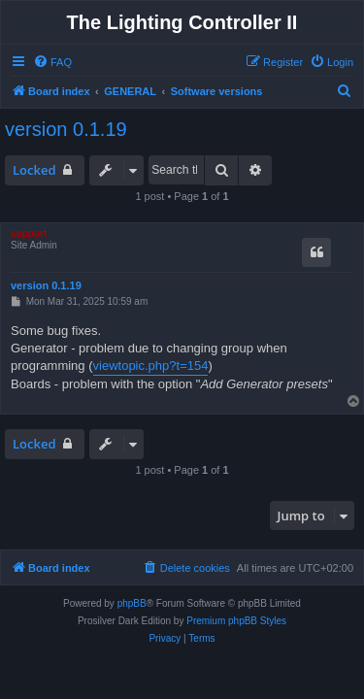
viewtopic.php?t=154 (151, 365)
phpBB (132, 603)
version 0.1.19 (66, 129)
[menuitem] (52, 62)
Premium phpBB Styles (236, 621)
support (29, 233)
